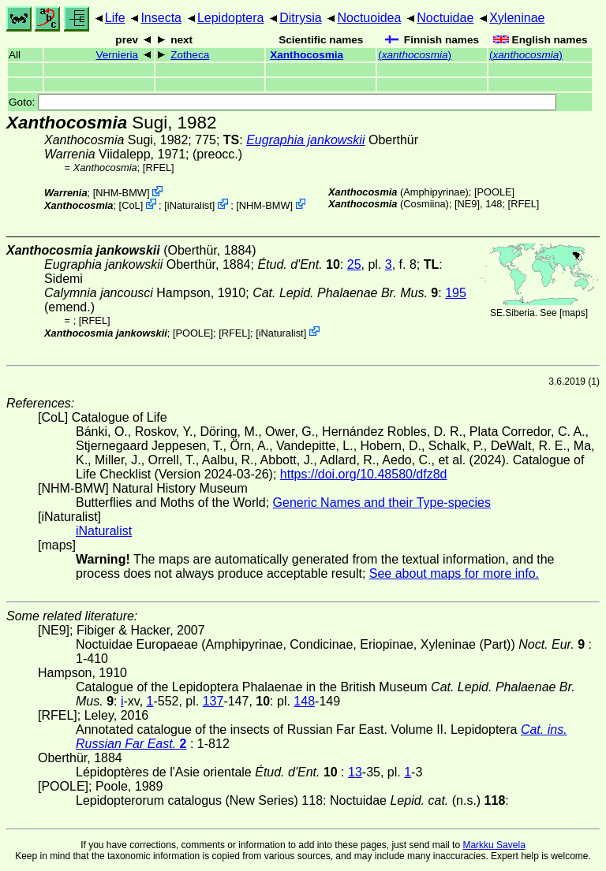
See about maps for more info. (454, 573)
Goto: (282, 102)
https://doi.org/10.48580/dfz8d (363, 474)
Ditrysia (300, 17)
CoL (131, 205)
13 (355, 772)
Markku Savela (493, 845)
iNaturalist (189, 205)
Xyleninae (516, 17)
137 (213, 701)
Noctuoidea (369, 17)
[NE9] (467, 204)
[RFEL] (158, 167)
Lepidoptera (230, 17)
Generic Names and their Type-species (382, 502)
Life (115, 17)
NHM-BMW (121, 193)
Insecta (160, 17)
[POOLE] (494, 192)
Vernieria (116, 55)
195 (455, 293)
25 (354, 264)
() (414, 55)
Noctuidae (445, 17)
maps (573, 312)
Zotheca (189, 55)
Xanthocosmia (306, 55)
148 (304, 701)
